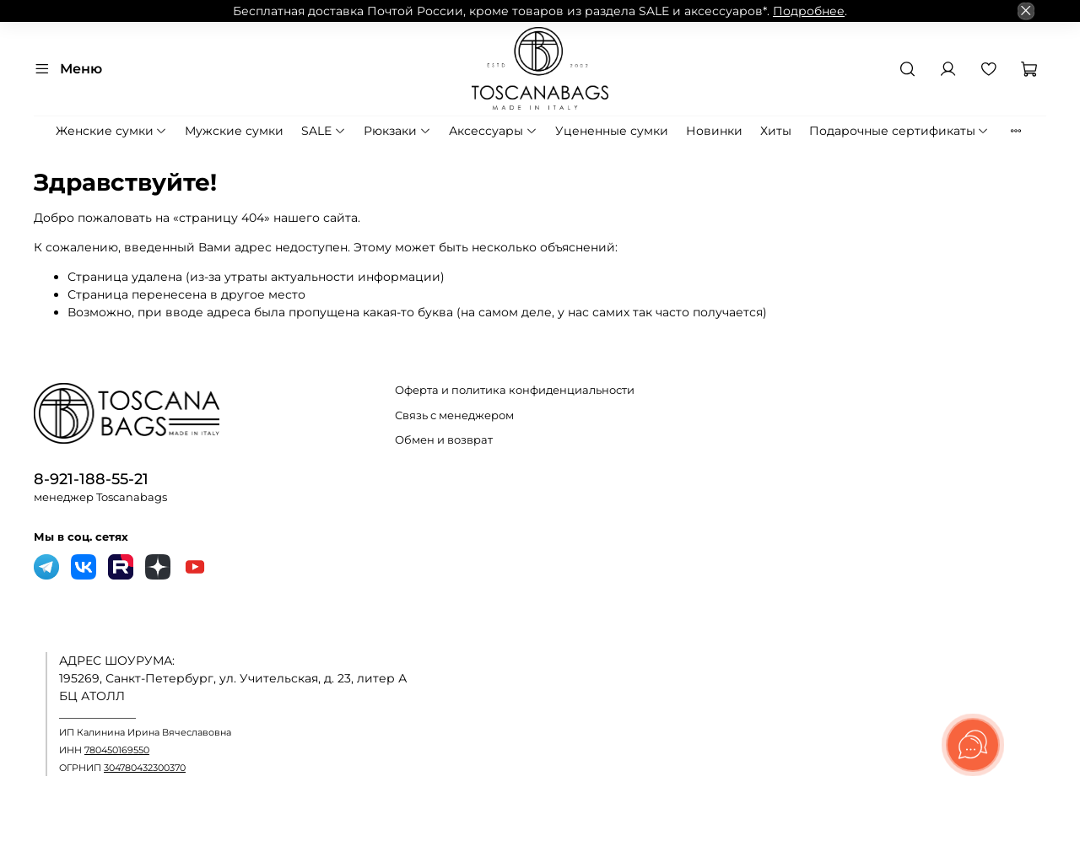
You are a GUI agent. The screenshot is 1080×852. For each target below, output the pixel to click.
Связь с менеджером (454, 415)
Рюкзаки (397, 130)
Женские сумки (112, 130)
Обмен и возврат (444, 440)
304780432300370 (145, 768)
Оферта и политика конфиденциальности (514, 390)
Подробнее (809, 11)
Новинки (714, 130)
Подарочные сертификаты (899, 130)
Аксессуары (493, 130)
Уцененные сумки (611, 130)
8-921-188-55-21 (91, 478)
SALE (323, 130)
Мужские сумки (234, 130)
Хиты (775, 130)
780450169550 (116, 750)
